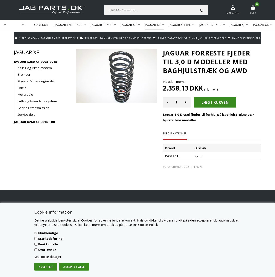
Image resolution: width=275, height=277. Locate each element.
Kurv (253, 12)
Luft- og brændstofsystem (37, 101)
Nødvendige (48, 233)
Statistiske (47, 250)
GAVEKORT (42, 25)
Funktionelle (48, 244)
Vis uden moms (174, 81)
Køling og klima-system (34, 68)
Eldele (21, 88)
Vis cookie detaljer (47, 256)
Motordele (25, 94)
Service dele (26, 114)
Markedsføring (50, 238)
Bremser (24, 74)
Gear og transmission (33, 108)
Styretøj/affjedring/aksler (36, 81)
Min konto (232, 12)
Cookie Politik (148, 224)
